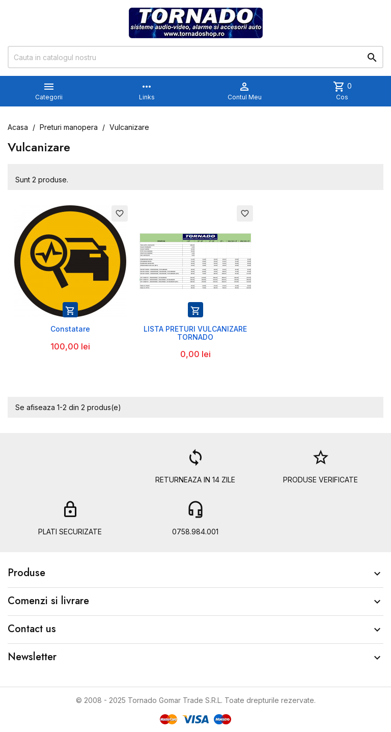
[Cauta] (195, 57)
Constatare (70, 328)
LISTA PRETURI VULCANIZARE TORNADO (195, 332)
